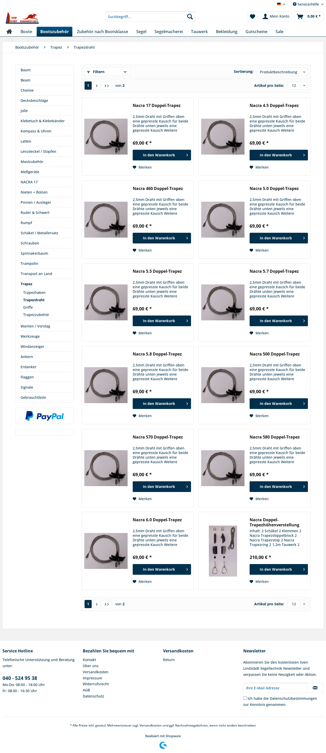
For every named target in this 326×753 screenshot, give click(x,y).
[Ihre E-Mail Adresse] (275, 688)
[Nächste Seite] (96, 85)
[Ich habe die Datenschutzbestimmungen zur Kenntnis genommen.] (245, 698)
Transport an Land (36, 273)
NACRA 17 (29, 182)
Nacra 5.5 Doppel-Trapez (157, 271)
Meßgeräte (30, 171)
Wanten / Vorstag (35, 326)
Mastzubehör (32, 161)
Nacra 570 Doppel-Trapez (158, 437)
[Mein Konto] (276, 16)
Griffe (28, 307)
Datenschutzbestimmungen (293, 698)
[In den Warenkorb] (162, 155)
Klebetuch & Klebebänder (43, 120)
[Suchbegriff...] (150, 16)
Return (169, 659)
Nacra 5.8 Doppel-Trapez (157, 354)
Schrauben (30, 243)
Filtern (95, 71)
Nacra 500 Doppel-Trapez (275, 354)
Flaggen (27, 377)
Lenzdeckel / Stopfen (38, 151)
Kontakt (89, 659)
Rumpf (26, 222)
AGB (86, 690)
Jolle (24, 110)
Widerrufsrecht (96, 683)
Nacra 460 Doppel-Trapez (158, 188)
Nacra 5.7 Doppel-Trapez (274, 271)
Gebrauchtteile (33, 397)
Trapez (26, 283)
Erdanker (28, 366)
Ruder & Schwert (35, 212)
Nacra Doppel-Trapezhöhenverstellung (274, 522)
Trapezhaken (34, 292)
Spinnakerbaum (34, 253)
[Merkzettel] (252, 16)
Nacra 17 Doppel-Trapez (157, 105)
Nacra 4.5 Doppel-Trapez (274, 105)
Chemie (27, 90)
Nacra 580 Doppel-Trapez (275, 437)
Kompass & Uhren (36, 131)
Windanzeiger (32, 346)
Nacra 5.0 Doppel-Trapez (274, 188)
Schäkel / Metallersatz (39, 232)
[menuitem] (150, 18)
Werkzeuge (30, 336)
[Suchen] (190, 16)
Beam (25, 80)
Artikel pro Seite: (269, 85)
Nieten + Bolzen (34, 192)
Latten (26, 141)
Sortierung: (243, 71)
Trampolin (29, 263)
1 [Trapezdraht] (88, 85)
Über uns (91, 665)
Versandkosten (95, 671)
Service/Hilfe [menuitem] (306, 4)
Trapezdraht (34, 299)
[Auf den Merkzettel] (142, 167)
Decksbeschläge (34, 100)
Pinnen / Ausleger (36, 202)
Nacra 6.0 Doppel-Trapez (157, 520)
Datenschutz (93, 696)
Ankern (27, 356)
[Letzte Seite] (107, 85)
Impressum (92, 678)
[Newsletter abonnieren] (315, 688)
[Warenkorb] (308, 16)
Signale (27, 387)
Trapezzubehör (36, 314)
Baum (26, 69)
